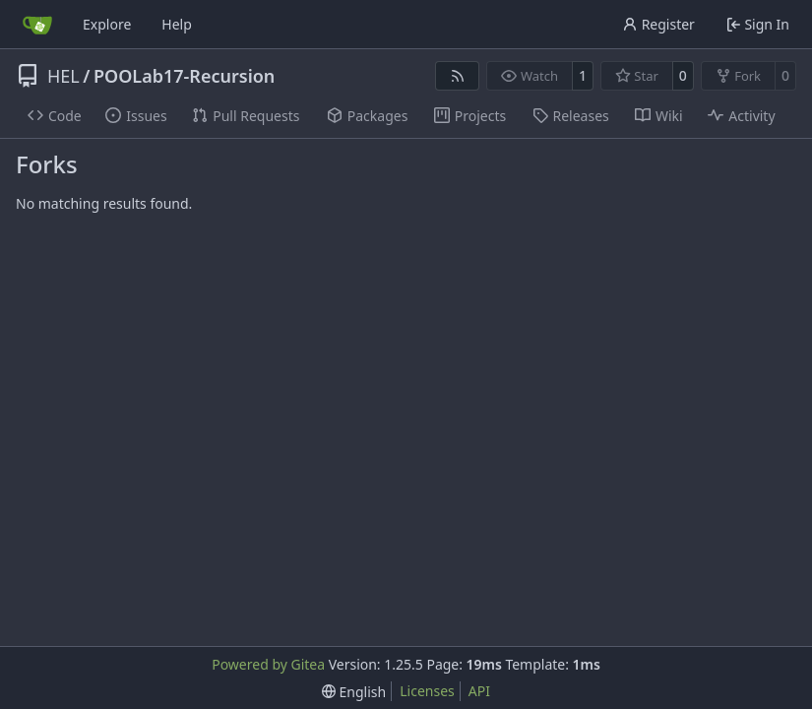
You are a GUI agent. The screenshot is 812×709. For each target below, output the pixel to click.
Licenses (427, 690)
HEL (63, 76)
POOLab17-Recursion (184, 76)
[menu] (354, 691)
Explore (107, 24)
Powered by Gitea (268, 664)
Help (176, 24)
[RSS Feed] (457, 76)
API (479, 690)
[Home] (37, 24)
